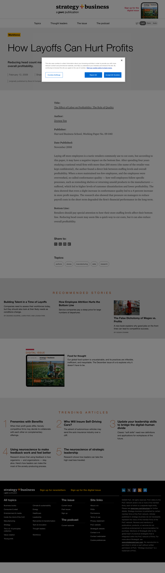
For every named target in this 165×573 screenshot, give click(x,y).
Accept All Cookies (113, 75)
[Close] (122, 60)
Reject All (93, 75)
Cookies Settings (54, 75)
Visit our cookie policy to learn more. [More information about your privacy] (99, 68)
